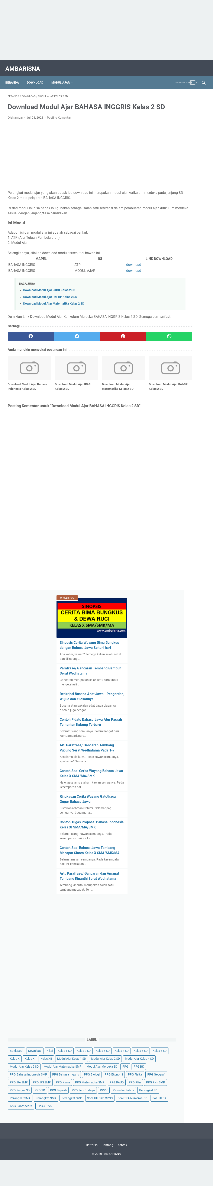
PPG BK (162, 696)
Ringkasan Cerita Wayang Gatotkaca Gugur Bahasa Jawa (177, 326)
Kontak (122, 887)
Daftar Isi (92, 887)
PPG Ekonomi (186, 719)
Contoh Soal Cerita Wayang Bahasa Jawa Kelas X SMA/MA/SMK (179, 290)
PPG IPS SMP (189, 735)
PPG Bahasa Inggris (170, 711)
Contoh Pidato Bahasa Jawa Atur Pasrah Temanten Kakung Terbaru (179, 229)
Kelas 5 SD (164, 632)
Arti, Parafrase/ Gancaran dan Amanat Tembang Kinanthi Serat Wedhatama (178, 427)
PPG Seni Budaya (168, 783)
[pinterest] (90, 348)
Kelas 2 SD (183, 617)
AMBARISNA (25, 64)
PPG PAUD (164, 759)
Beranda (14, 76)
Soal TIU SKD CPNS (169, 822)
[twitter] (57, 348)
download (99, 272)
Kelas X (162, 640)
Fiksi (197, 609)
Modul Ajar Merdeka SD (172, 688)
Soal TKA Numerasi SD (171, 830)
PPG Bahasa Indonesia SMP (175, 704)
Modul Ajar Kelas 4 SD (171, 664)
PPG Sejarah (180, 775)
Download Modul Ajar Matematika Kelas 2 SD (53, 310)
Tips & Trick (164, 846)
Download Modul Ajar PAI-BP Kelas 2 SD (50, 304)
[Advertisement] (106, 30)
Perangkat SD (192, 791)
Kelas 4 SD (183, 624)
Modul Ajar (63, 76)
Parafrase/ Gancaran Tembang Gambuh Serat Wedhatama (176, 167)
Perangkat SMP (167, 814)
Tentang (107, 887)
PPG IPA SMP (166, 735)
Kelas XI (177, 640)
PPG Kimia (164, 743)
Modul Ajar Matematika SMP (175, 680)
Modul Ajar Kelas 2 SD (171, 656)
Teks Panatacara (187, 838)
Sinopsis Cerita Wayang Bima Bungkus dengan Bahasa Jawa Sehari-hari (177, 132)
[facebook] (24, 348)
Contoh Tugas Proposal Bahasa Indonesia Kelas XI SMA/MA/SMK (178, 361)
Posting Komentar (59, 124)
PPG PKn (182, 759)
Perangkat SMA (167, 798)
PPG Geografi (185, 727)
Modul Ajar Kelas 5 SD (171, 672)
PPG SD (162, 775)
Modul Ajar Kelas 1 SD (171, 648)
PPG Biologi (164, 719)
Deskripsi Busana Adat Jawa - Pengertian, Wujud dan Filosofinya (180, 198)
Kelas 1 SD (164, 617)
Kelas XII (193, 640)
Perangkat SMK (167, 806)
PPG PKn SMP (166, 767)
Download (37, 76)
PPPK (189, 783)
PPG (196, 688)
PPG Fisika (164, 727)
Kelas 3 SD (164, 624)
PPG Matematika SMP (171, 751)
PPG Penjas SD (191, 767)
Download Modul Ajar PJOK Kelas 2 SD (49, 297)
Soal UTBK (164, 838)
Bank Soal (163, 609)
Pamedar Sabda (167, 791)
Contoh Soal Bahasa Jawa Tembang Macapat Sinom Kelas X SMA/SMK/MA (178, 396)
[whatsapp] (122, 348)
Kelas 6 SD (183, 632)
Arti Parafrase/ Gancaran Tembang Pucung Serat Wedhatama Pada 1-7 (177, 260)
